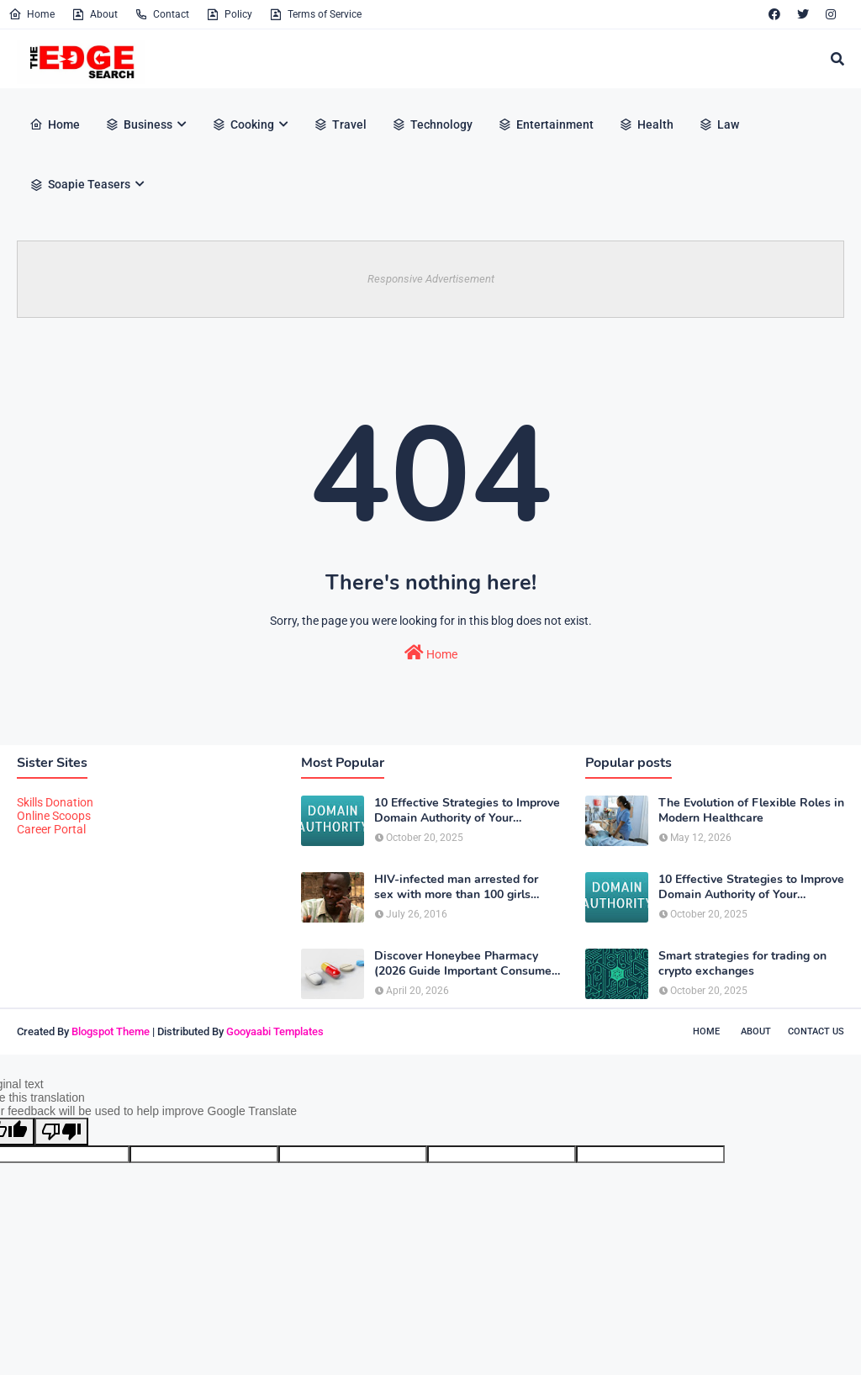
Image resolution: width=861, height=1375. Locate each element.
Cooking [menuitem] (243, 124)
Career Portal (51, 829)
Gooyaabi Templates (275, 1031)
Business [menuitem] (138, 124)
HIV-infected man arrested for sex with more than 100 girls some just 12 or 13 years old (456, 887)
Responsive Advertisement (430, 278)
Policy (229, 14)
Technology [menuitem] (432, 124)
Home (31, 14)
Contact (162, 14)
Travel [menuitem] (340, 124)
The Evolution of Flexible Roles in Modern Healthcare (751, 811)
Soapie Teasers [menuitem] (79, 184)
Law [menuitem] (719, 124)
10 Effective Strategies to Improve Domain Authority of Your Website (467, 811)
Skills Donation (55, 802)
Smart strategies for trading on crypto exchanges (742, 964)
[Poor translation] (61, 1131)
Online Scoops (54, 815)
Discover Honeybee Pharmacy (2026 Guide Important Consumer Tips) (465, 964)
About (94, 14)
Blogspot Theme (110, 1031)
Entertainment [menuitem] (546, 124)
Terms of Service (315, 14)
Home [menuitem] (54, 124)
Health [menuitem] (646, 124)
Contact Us (816, 1031)
